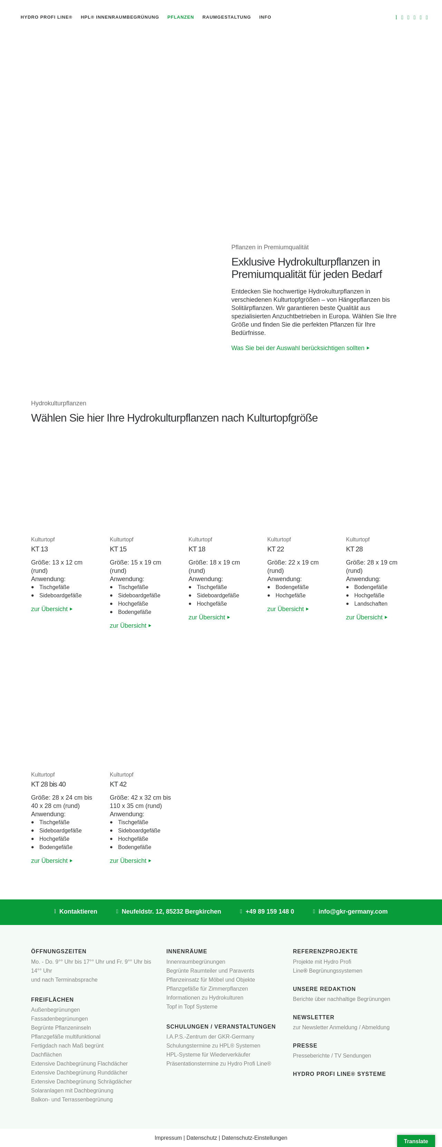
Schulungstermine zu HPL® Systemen (213, 1046)
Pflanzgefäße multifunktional (65, 1037)
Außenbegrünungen (55, 1010)
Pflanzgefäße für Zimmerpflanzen (207, 989)
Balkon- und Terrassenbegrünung (72, 1099)
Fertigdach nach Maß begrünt (67, 1046)
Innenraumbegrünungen (195, 962)
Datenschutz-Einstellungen (254, 1138)
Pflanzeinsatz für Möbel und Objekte (210, 980)
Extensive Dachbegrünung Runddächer (79, 1073)
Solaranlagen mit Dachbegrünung (72, 1090)
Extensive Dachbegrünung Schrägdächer (81, 1082)
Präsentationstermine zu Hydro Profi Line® (218, 1064)
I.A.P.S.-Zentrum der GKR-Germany (210, 1037)
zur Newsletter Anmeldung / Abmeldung (341, 1027)
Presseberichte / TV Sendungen (332, 1056)
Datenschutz (201, 1138)
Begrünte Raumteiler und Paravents (210, 971)
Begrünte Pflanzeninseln (61, 1028)
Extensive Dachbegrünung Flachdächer (79, 1064)
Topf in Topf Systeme (192, 1007)
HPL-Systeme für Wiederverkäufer (208, 1055)
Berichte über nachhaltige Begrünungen (341, 999)
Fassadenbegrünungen (59, 1019)
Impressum (168, 1138)
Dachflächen (46, 1055)
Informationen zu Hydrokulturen (204, 998)
